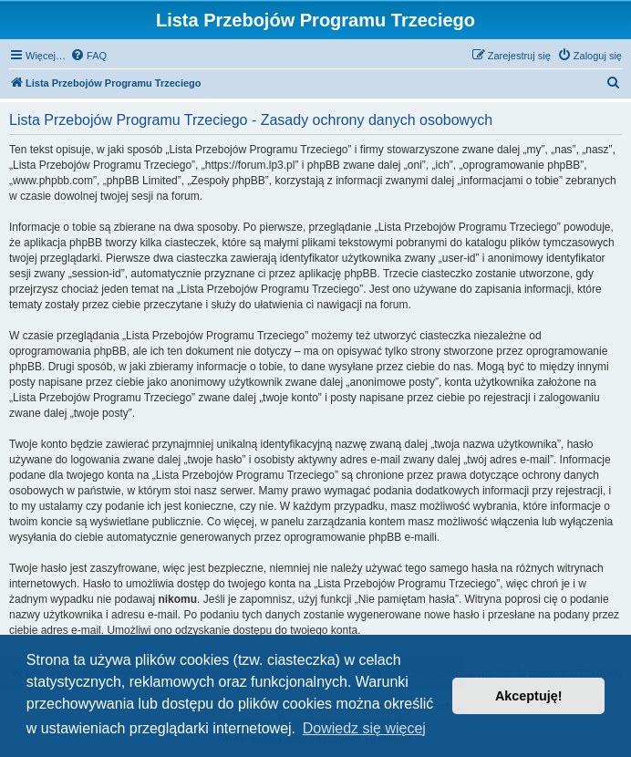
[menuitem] (88, 56)
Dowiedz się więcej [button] (364, 728)
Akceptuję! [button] (529, 696)
